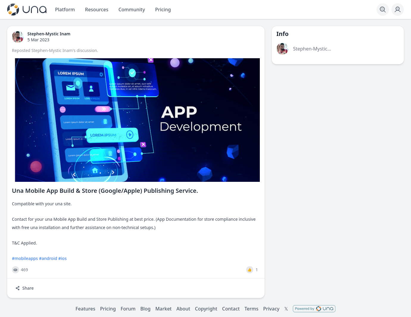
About (183, 308)
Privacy (271, 308)
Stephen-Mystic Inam (52, 50)
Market (163, 308)
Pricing (108, 308)
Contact (231, 308)
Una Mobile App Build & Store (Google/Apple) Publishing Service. (105, 191)
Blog (145, 308)
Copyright (206, 308)
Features (85, 308)
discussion (86, 50)
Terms (251, 308)
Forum (128, 308)
